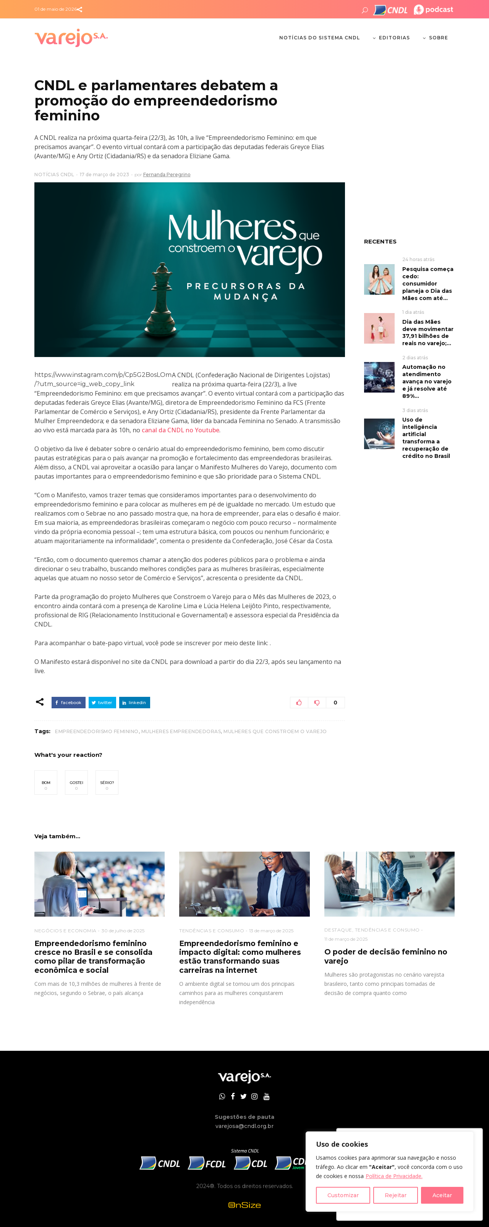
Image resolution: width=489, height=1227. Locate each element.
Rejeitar (395, 1195)
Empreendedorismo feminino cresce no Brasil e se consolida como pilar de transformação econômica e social (93, 957)
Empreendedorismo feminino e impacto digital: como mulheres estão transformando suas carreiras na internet (240, 957)
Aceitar (442, 1195)
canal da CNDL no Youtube (180, 430)
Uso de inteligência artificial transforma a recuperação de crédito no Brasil (426, 437)
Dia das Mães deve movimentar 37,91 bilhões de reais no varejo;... (427, 332)
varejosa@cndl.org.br (244, 1126)
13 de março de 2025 (271, 930)
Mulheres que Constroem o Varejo (275, 731)
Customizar (343, 1195)
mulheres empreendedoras (181, 731)
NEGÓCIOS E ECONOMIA (65, 930)
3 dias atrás (415, 410)
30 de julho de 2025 (123, 930)
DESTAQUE (338, 930)
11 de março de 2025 (346, 939)
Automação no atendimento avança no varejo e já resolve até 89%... (427, 381)
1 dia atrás (413, 312)
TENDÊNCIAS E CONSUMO (211, 930)
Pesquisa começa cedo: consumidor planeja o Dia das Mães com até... (427, 284)
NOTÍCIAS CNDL (54, 174)
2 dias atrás (415, 357)
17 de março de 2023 (104, 174)
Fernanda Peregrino (167, 174)
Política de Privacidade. (394, 1176)
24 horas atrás (418, 259)
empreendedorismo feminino (97, 731)
